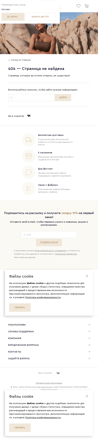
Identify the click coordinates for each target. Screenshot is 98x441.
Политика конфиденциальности (43, 297)
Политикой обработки (66, 254)
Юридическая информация (49, 383)
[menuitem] (49, 324)
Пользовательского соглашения (50, 251)
